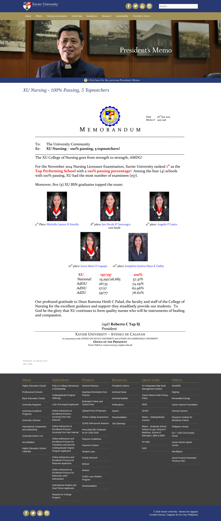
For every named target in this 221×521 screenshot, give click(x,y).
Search (115, 411)
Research (106, 16)
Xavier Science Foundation (185, 404)
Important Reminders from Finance (94, 393)
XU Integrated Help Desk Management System (154, 387)
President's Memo (141, 16)
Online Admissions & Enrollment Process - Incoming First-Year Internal (65, 429)
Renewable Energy (181, 398)
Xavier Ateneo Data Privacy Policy (155, 396)
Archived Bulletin (120, 398)
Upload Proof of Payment (94, 411)
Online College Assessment (95, 417)
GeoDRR (176, 386)
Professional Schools (32, 392)
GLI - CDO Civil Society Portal (183, 434)
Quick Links (151, 380)
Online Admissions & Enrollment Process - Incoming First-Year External (62, 415)
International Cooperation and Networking (34, 428)
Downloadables (89, 486)
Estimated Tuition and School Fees (92, 403)
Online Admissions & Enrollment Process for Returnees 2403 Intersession (63, 474)
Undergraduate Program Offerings (63, 396)
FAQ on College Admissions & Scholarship (65, 387)
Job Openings (118, 423)
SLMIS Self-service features (95, 423)
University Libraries (31, 420)
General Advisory (90, 386)
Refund (85, 464)
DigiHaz (175, 392)
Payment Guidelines (91, 439)
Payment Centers (90, 445)
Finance (88, 380)
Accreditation (28, 442)
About (28, 16)
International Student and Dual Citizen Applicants (64, 486)
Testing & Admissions (57, 16)
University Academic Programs (32, 412)
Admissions (60, 380)
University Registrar (31, 404)
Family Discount (89, 457)
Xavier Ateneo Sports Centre (182, 443)
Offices (39, 16)
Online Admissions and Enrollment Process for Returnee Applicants (63, 460)
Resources (119, 380)
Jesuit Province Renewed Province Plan (184, 459)
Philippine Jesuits (180, 426)
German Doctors (180, 411)
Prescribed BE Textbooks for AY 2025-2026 (94, 431)
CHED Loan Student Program (92, 478)
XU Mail (145, 442)
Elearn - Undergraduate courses (153, 418)
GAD (144, 448)
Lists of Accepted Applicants (65, 404)
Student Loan (88, 451)
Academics (92, 16)
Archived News (119, 392)
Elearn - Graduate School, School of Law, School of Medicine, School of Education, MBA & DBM (154, 431)
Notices (85, 470)
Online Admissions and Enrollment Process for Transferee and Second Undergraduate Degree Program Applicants (63, 444)
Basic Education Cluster (33, 398)
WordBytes (177, 451)
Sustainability (122, 16)
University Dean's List (32, 436)
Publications (118, 404)
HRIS (144, 404)
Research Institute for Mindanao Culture (182, 418)
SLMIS (145, 411)
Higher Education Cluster (34, 386)
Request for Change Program (61, 496)
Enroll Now (77, 16)
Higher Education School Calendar (34, 450)
